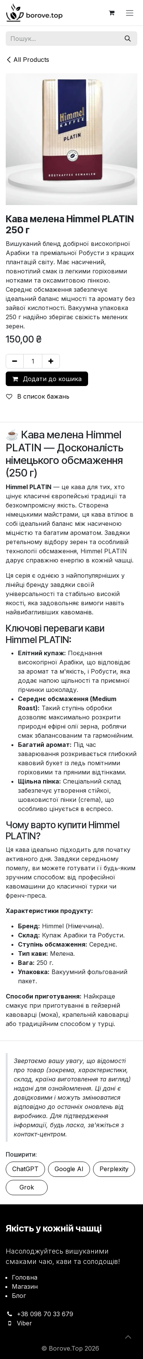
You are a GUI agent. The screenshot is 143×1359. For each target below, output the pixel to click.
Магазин (25, 1286)
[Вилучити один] (15, 361)
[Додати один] (51, 361)
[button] (128, 1337)
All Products (27, 59)
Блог (19, 1295)
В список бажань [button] (37, 396)
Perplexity (114, 1169)
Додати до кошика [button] (47, 379)
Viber (24, 1323)
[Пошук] (127, 38)
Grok (26, 1187)
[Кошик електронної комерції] (111, 12)
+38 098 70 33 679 (45, 1314)
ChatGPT (25, 1169)
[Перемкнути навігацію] (129, 13)
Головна (24, 1277)
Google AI (69, 1169)
